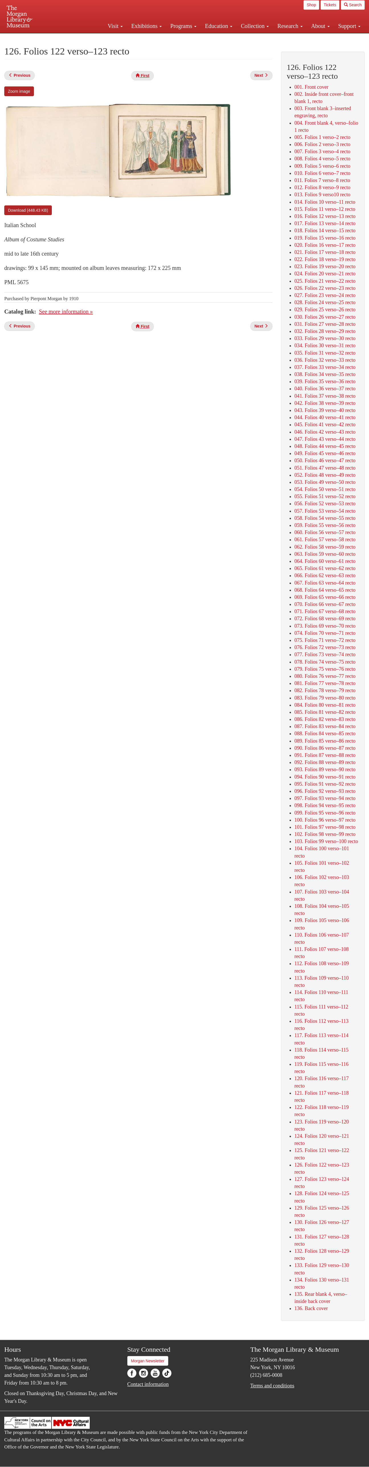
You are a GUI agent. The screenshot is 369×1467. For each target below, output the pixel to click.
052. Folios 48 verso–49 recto (324, 475)
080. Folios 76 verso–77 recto (324, 676)
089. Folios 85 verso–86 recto (324, 741)
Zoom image (19, 91)
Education (218, 26)
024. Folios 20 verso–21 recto (324, 273)
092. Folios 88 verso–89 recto (324, 762)
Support (349, 26)
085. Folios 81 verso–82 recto (324, 712)
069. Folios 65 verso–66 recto (324, 597)
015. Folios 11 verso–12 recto (324, 209)
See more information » (66, 311)
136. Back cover (311, 1308)
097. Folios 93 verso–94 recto (324, 798)
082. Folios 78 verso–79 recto (324, 690)
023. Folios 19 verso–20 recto (324, 266)
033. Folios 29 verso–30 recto (324, 338)
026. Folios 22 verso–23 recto (324, 288)
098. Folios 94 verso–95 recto (324, 805)
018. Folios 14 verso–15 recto (324, 230)
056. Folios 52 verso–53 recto (324, 503)
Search (353, 5)
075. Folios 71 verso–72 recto (324, 640)
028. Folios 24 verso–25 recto (324, 302)
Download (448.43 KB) (28, 210)
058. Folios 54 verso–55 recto (324, 518)
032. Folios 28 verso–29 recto (324, 331)
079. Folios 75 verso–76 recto (324, 669)
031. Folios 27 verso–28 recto (324, 324)
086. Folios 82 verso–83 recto (324, 719)
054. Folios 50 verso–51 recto (324, 489)
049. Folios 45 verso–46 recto (324, 453)
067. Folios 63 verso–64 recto (324, 583)
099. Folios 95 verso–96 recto (324, 813)
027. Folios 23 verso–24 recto (324, 295)
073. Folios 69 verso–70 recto (324, 626)
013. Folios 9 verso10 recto (322, 194)
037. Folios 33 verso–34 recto (324, 367)
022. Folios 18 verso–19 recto (324, 259)
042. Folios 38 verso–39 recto (324, 403)
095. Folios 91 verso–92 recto (324, 784)
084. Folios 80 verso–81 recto (324, 705)
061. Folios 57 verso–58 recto (324, 539)
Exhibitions (146, 26)
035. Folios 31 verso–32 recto (324, 353)
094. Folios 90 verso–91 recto (324, 777)
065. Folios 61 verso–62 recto (324, 568)
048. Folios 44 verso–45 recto (324, 446)
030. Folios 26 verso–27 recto (324, 317)
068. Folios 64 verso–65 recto (324, 590)
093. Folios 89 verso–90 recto (324, 769)
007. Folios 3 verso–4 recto (322, 151)
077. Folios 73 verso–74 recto (324, 654)
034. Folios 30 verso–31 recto (324, 345)
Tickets (330, 5)
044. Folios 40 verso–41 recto (324, 417)
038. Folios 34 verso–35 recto (324, 374)
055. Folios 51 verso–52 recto (324, 496)
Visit (115, 26)
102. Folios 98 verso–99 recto (324, 834)
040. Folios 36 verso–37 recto (324, 388)
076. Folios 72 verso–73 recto (324, 647)
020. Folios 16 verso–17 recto (324, 245)
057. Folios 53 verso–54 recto (324, 511)
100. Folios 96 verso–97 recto (324, 820)
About (320, 26)
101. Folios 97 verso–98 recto (324, 827)
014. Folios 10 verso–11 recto (324, 202)
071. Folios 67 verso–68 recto (324, 611)
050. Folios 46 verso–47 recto (324, 460)
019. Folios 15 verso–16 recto (324, 238)
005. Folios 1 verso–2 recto (322, 137)
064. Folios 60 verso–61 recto (324, 561)
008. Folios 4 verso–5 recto (322, 158)
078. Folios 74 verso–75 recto (324, 662)
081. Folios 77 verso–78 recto (324, 683)
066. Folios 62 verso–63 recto (324, 575)
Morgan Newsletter (148, 1361)
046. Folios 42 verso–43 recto (324, 432)
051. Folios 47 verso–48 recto (324, 468)
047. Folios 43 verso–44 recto (324, 439)
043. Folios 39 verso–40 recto (324, 410)
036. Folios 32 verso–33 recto (324, 360)
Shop (311, 5)
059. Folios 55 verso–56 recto (324, 525)
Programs (183, 26)
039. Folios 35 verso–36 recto (324, 381)
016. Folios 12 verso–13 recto (324, 216)
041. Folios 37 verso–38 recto (324, 396)
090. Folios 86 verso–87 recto (324, 748)
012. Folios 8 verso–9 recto (322, 187)
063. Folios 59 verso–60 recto (324, 554)
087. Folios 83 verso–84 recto (324, 726)
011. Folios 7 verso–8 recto (322, 180)
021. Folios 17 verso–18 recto (324, 252)
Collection (255, 26)
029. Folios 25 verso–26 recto (324, 309)
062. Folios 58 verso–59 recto (324, 547)
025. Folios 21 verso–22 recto (324, 281)
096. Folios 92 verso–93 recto (324, 791)
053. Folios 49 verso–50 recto (324, 482)
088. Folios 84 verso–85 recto (324, 733)
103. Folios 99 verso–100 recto (326, 841)
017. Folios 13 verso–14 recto (324, 223)
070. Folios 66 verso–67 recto (324, 604)
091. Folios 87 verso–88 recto (324, 755)
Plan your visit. (116, 38)
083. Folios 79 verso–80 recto (324, 698)
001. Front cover (311, 87)
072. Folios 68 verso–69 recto (324, 618)
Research (289, 26)
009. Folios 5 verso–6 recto (322, 166)
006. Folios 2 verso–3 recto (322, 144)
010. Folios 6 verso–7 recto (322, 173)
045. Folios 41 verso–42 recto (324, 424)
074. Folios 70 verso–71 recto (324, 633)
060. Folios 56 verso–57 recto (324, 532)
